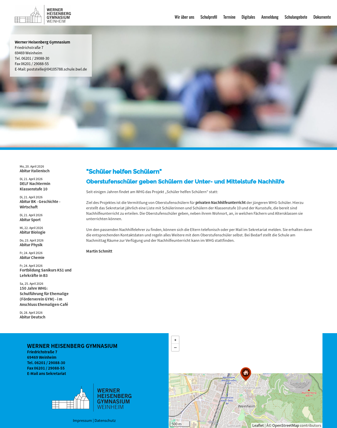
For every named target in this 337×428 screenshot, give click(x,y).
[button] (245, 374)
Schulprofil (208, 17)
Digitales (248, 17)
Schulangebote (296, 17)
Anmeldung (269, 17)
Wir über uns (184, 17)
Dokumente (322, 17)
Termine (229, 17)
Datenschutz (105, 420)
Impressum (82, 420)
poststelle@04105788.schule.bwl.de (57, 69)
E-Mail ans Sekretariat (46, 373)
